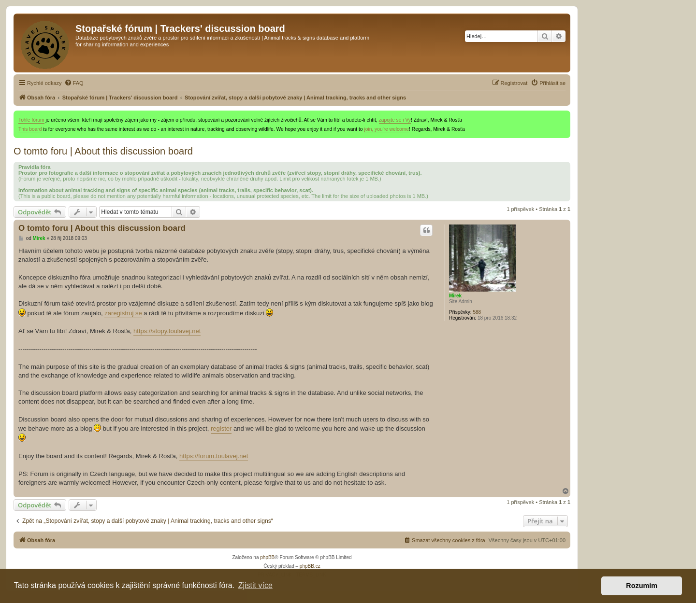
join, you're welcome (386, 129)
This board (30, 129)
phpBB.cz (310, 566)
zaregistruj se (123, 313)
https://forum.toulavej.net (213, 456)
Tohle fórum (31, 120)
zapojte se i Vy (395, 120)
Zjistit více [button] (255, 585)
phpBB (267, 557)
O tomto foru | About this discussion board (103, 151)
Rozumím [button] (641, 585)
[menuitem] (74, 83)
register (221, 428)
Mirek (455, 295)
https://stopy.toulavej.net (167, 331)
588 (477, 312)
